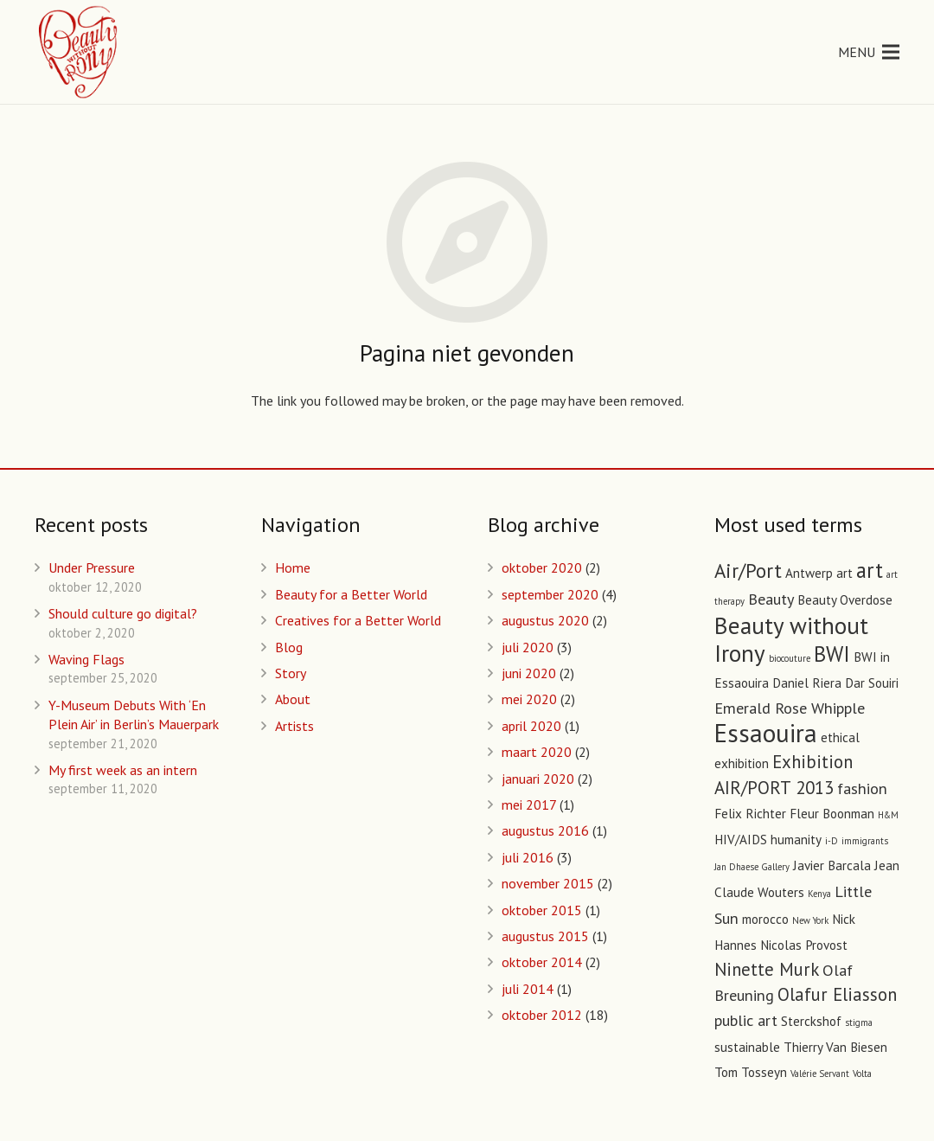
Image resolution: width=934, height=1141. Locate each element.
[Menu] (869, 52)
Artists (294, 725)
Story (290, 673)
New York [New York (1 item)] (810, 920)
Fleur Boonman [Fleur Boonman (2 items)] (832, 813)
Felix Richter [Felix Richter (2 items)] (750, 813)
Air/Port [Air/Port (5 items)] (748, 570)
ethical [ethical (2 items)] (840, 737)
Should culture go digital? (122, 613)
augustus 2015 (545, 936)
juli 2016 (527, 857)
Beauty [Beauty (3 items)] (771, 598)
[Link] (79, 51)
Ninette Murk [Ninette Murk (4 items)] (766, 969)
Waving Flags (86, 659)
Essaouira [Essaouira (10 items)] (765, 732)
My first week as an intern (122, 770)
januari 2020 (538, 778)
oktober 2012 (542, 1014)
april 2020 (531, 725)
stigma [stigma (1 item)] (859, 1022)
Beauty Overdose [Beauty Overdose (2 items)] (844, 600)
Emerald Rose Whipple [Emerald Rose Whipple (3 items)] (789, 707)
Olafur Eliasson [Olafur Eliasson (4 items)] (837, 994)
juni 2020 (529, 673)
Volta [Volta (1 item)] (862, 1073)
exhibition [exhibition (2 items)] (741, 763)
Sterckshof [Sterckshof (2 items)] (811, 1021)
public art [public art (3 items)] (745, 1020)
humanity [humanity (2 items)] (796, 839)
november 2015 (548, 883)
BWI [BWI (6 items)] (832, 654)
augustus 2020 (545, 620)
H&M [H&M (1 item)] (888, 815)
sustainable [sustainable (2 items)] (747, 1047)
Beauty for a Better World (351, 594)
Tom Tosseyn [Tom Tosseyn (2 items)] (750, 1072)
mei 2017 (529, 804)
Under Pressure (91, 567)
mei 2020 (529, 699)
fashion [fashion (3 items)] (862, 788)
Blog (289, 647)
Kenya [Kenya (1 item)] (819, 894)
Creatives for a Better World (358, 620)
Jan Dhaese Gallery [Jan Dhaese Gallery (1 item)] (752, 867)
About (292, 699)
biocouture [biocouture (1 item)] (789, 658)
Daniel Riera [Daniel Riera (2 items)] (806, 683)
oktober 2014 (542, 962)
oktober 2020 (542, 567)
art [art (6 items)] (869, 570)
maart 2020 (537, 751)
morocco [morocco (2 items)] (765, 919)
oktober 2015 (542, 910)
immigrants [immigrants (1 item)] (864, 841)
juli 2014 (527, 988)
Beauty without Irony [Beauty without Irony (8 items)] (791, 639)
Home (292, 567)
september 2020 (550, 594)
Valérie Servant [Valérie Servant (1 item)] (819, 1073)
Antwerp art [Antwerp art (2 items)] (819, 573)
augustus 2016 (545, 830)
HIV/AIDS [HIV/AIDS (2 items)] (740, 839)
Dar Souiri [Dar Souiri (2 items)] (872, 683)
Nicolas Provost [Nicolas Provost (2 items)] (804, 945)
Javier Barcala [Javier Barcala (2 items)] (832, 865)
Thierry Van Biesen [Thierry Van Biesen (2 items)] (835, 1047)
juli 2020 (527, 647)
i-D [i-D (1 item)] (831, 841)
